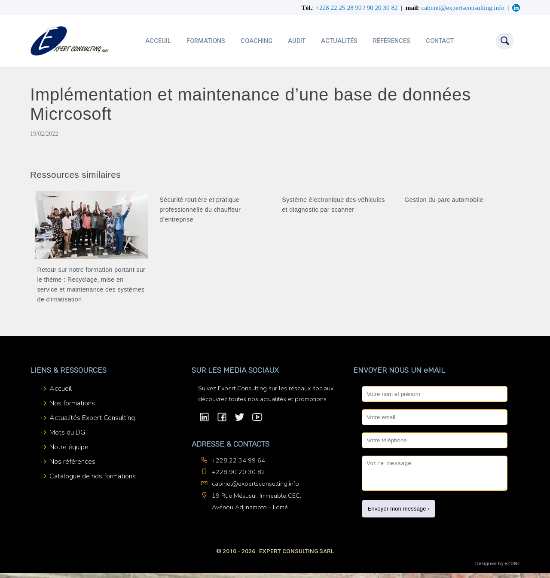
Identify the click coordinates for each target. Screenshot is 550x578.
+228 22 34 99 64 (238, 460)
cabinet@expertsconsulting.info (255, 483)
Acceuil (158, 41)
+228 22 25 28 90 (338, 7)
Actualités (339, 41)
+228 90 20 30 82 (238, 472)
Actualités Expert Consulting (92, 418)
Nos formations (72, 403)
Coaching (256, 41)
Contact (440, 41)
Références (391, 41)
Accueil (60, 388)
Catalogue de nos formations (92, 476)
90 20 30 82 (382, 7)
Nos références (72, 461)
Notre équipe (69, 447)
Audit (297, 41)
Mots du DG (67, 432)
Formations (205, 41)
